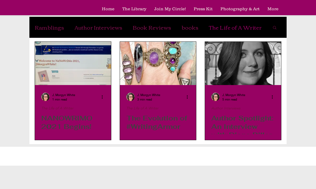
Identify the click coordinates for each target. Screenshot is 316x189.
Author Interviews (98, 27)
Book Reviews (152, 27)
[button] (274, 28)
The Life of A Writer (235, 27)
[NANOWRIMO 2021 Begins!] (73, 63)
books (190, 27)
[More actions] (104, 97)
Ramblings (49, 27)
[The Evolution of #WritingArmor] (158, 63)
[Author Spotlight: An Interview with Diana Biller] (243, 63)
